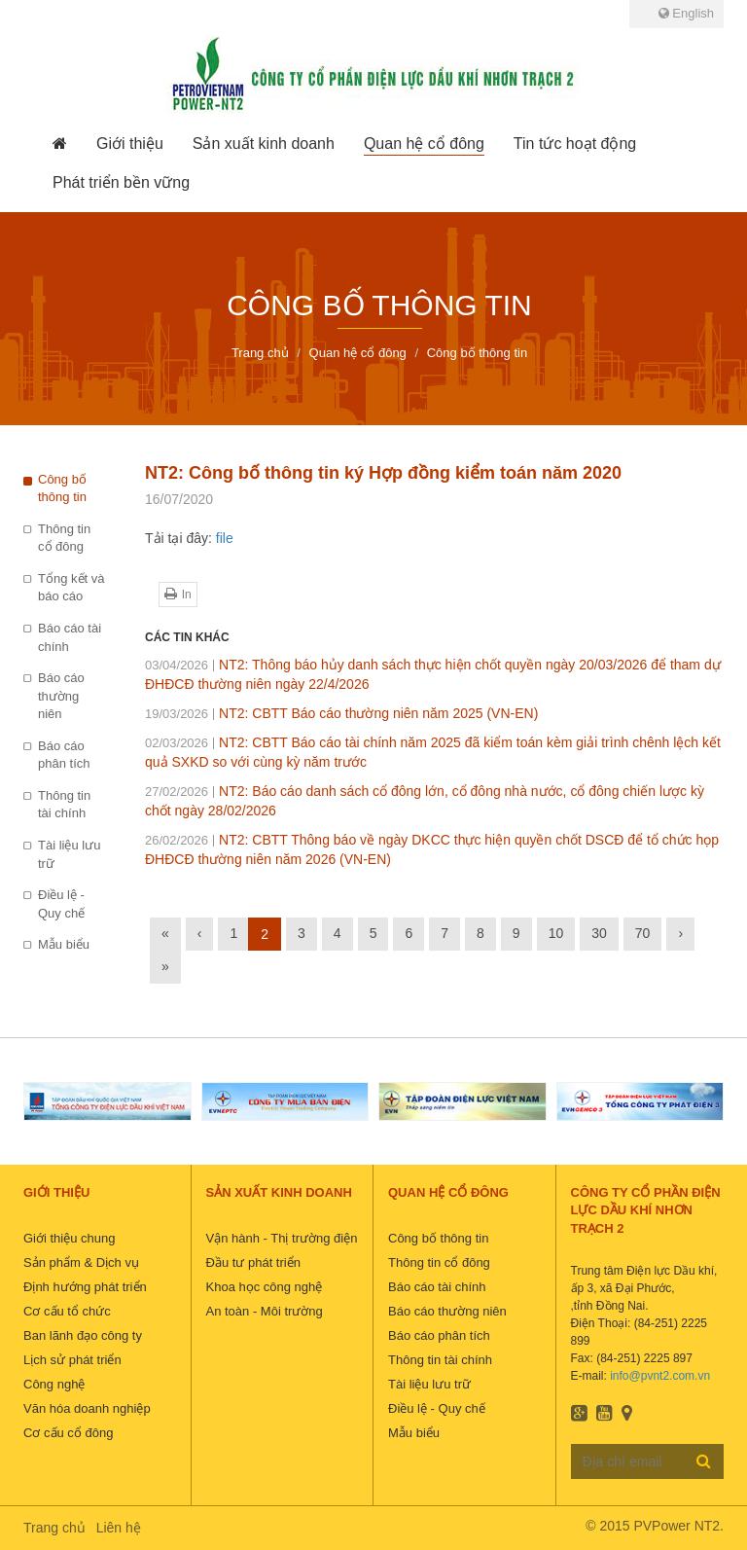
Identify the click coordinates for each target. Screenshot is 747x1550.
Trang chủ (54, 1527)
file (224, 538)
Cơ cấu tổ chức (67, 1311)
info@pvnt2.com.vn (660, 1376)
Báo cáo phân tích (64, 755)
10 (556, 933)
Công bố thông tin (62, 488)
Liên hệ (118, 1527)
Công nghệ (54, 1384)
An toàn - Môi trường (264, 1311)
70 (643, 933)
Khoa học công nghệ (264, 1287)
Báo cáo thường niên (61, 695)
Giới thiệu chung (69, 1238)
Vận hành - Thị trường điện (282, 1238)
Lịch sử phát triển (72, 1359)
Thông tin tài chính (64, 804)
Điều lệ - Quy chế (61, 903)
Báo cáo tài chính (69, 637)
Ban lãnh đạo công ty (82, 1335)
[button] (130, 144)
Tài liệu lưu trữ (69, 854)
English (686, 13)
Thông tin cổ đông (64, 538)
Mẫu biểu (63, 944)
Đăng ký (704, 1460)
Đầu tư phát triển (253, 1262)
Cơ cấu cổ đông (68, 1432)
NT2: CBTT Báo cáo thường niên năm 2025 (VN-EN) (341, 713)
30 (599, 933)
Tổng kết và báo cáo (71, 587)
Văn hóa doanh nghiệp (87, 1408)
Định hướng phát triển (85, 1287)
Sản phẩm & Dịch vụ (81, 1262)
